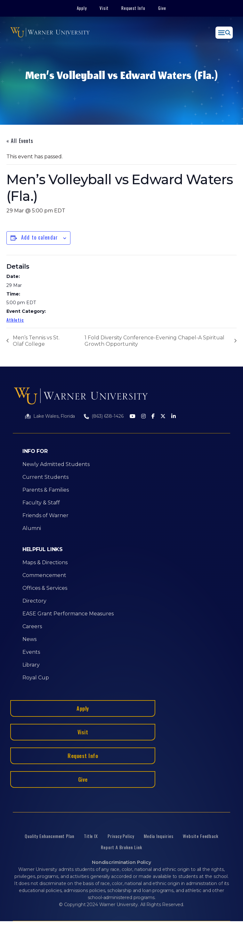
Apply (82, 8)
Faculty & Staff (41, 503)
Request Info (133, 8)
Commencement (44, 575)
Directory (34, 601)
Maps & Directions (45, 562)
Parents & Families (45, 490)
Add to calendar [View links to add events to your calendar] (39, 237)
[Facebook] (153, 416)
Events (31, 652)
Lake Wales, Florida (54, 416)
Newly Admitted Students (56, 464)
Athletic (15, 319)
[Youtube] (132, 416)
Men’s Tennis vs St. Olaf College (36, 341)
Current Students (45, 477)
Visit (104, 8)
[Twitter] (163, 416)
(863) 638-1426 (107, 416)
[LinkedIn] (173, 416)
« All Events (19, 141)
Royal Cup (35, 678)
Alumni (31, 528)
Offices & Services (44, 588)
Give (162, 8)
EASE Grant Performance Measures (68, 614)
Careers (32, 626)
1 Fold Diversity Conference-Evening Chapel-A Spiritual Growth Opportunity (154, 341)
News (29, 639)
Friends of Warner (45, 515)
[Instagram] (143, 416)
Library (31, 665)
